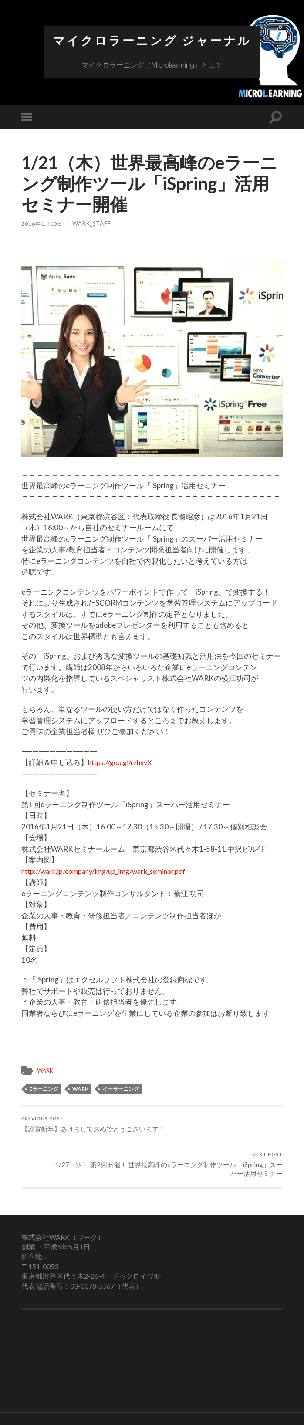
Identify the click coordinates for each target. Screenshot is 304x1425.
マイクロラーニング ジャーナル (151, 41)
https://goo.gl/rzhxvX (123, 762)
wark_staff (93, 223)
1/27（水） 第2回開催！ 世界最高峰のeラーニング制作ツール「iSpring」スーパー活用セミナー (219, 1135)
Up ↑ (210, 1407)
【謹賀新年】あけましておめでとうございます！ (85, 1130)
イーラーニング (120, 1089)
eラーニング (43, 1089)
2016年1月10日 (42, 223)
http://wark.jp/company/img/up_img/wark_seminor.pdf (110, 871)
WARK (46, 1070)
